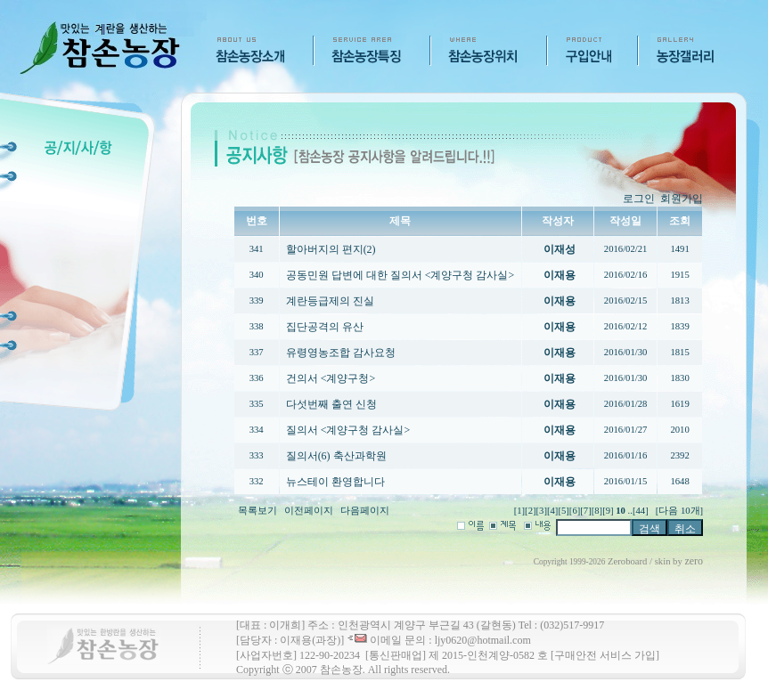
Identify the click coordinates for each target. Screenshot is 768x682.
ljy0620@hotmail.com (483, 640)
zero (693, 561)
